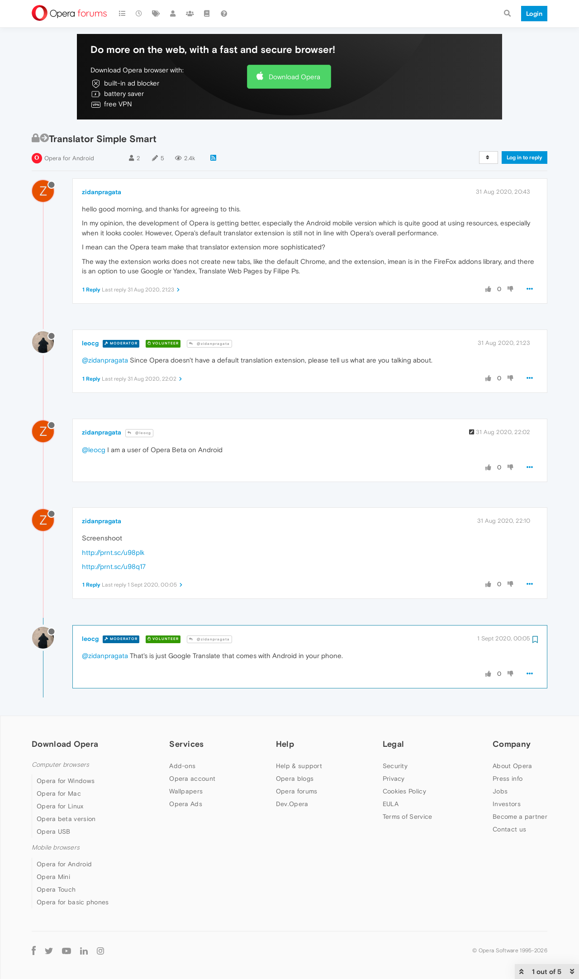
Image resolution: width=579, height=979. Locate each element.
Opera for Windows (66, 780)
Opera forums (297, 791)
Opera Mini (53, 876)
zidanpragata (101, 192)
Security (395, 765)
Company (512, 744)
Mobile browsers (56, 847)
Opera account (192, 778)
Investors (507, 803)
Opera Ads (185, 803)
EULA (391, 803)
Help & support (299, 765)
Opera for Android (69, 158)
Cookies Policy (404, 791)
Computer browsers (60, 765)
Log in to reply (524, 157)
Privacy (394, 778)
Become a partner (520, 816)
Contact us (509, 829)
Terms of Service (407, 816)
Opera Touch (56, 889)
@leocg (139, 433)
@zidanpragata (209, 344)
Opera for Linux (60, 806)
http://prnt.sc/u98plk (113, 552)
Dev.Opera (292, 803)
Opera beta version (66, 818)
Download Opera (294, 77)
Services (186, 744)
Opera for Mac (59, 793)
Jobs (500, 791)
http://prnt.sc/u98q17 (114, 566)
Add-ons (182, 765)
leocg (90, 343)
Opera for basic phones (73, 902)
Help (285, 744)
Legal (393, 744)
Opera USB (54, 831)
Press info (507, 778)
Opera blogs (294, 778)
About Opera (512, 765)
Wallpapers (186, 791)
